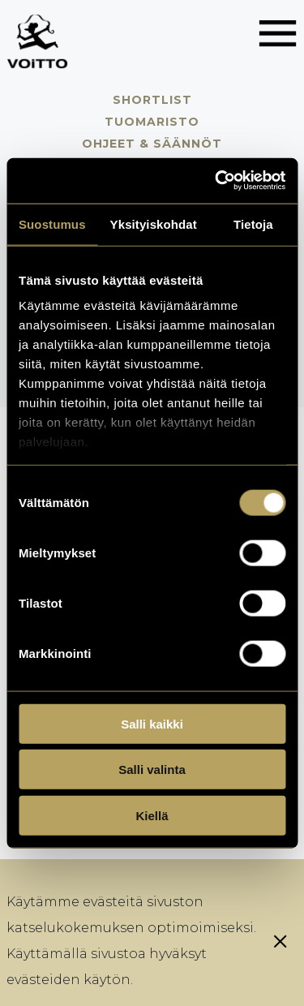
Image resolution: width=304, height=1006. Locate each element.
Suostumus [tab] (52, 223)
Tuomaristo (152, 121)
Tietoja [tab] (253, 223)
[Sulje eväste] (280, 941)
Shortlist (152, 99)
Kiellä (151, 815)
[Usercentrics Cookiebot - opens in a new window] (216, 180)
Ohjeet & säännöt (152, 143)
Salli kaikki (152, 723)
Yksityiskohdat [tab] (153, 223)
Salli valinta (152, 769)
